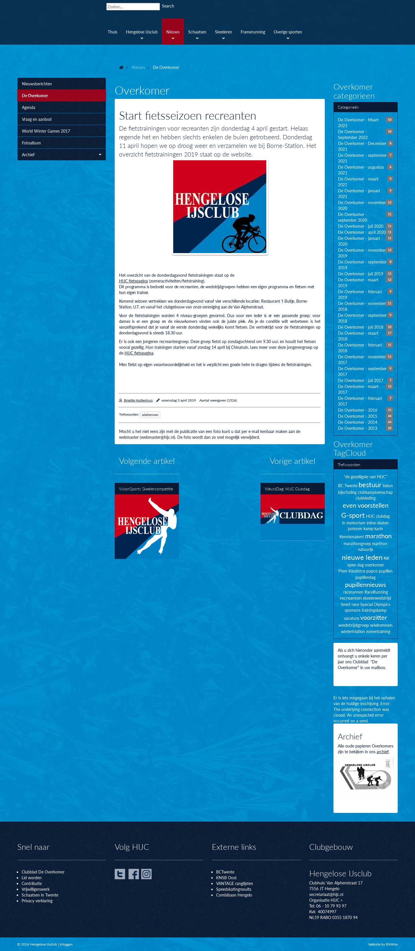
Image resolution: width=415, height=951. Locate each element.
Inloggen (66, 944)
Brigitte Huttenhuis (138, 400)
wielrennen (150, 414)
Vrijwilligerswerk (36, 889)
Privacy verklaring (37, 900)
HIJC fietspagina (133, 281)
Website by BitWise (383, 944)
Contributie (32, 883)
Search (168, 6)
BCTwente (225, 872)
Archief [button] (61, 154)
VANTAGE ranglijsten (234, 883)
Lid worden (32, 877)
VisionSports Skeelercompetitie (147, 521)
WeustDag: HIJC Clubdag (293, 512)
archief (383, 751)
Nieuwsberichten (37, 83)
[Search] (133, 6)
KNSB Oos (225, 877)
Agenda (28, 107)
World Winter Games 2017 (46, 131)
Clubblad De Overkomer (43, 872)
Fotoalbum (31, 143)
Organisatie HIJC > (326, 900)
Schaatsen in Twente (40, 895)
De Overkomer (35, 95)
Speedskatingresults (233, 889)
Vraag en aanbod (37, 119)
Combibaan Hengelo (234, 895)
